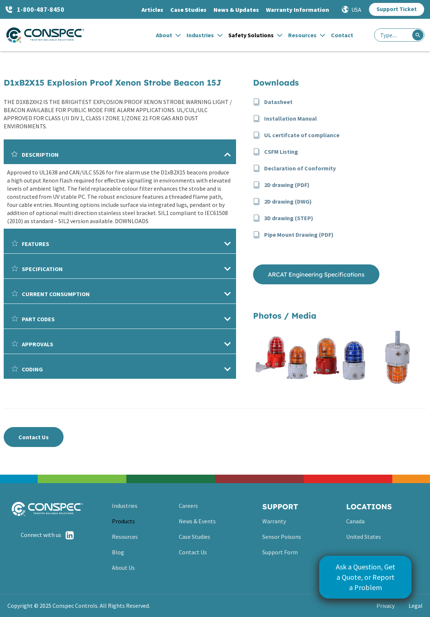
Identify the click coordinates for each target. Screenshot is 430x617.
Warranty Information (297, 9)
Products (123, 521)
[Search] (417, 35)
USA (356, 9)
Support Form (280, 552)
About (168, 35)
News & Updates (236, 9)
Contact (342, 35)
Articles (152, 9)
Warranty (274, 521)
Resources (306, 35)
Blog (118, 552)
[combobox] (399, 35)
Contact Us (193, 552)
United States (363, 536)
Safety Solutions (255, 35)
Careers (188, 505)
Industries (204, 35)
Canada (355, 521)
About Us (123, 567)
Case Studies (188, 9)
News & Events (197, 521)
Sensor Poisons (281, 536)
